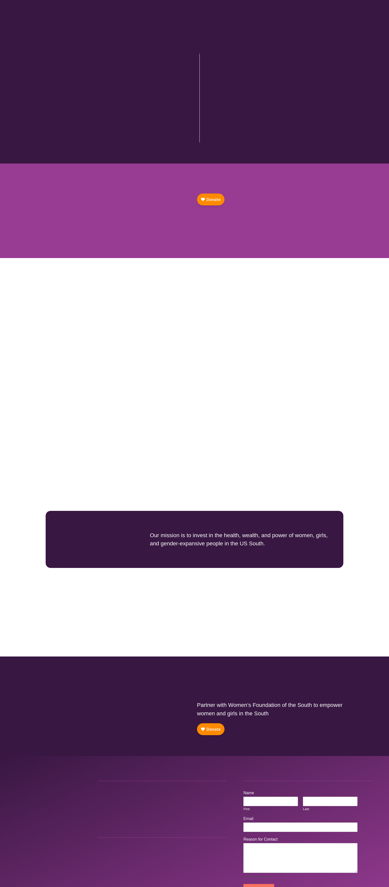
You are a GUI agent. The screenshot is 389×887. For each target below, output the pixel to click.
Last (306, 809)
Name (250, 793)
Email (249, 819)
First (246, 809)
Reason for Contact (261, 839)
